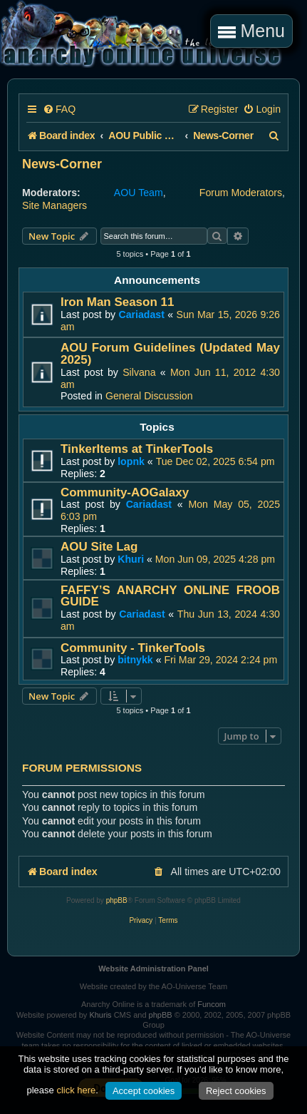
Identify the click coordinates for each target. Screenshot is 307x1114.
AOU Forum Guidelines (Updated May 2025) (170, 354)
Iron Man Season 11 (117, 302)
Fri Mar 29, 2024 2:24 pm (220, 659)
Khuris (100, 1015)
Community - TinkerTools (133, 648)
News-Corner (62, 164)
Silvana (139, 372)
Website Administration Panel (153, 968)
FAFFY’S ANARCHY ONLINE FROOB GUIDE (170, 596)
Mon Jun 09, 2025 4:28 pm (215, 559)
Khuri (131, 559)
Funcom (211, 1004)
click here (75, 1090)
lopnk (131, 461)
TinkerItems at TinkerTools (137, 449)
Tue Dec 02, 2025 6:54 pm (215, 461)
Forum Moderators (240, 192)
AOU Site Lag (99, 546)
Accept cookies (144, 1090)
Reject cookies (236, 1090)
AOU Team (138, 192)
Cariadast (141, 314)
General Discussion (149, 396)
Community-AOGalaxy (125, 492)
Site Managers (54, 205)
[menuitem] (59, 109)
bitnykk (135, 659)
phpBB (117, 900)
